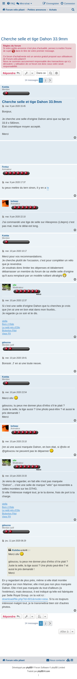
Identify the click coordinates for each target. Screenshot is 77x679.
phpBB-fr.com (44, 671)
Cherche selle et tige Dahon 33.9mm (34, 39)
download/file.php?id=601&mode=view (25, 599)
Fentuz (5, 167)
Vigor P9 (6, 333)
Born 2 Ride (8, 324)
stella (4, 321)
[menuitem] (11, 3)
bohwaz (14, 201)
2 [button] (45, 80)
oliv (14, 285)
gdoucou (6, 342)
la (48, 187)
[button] (50, 80)
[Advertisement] (38, 24)
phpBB (29, 667)
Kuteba (5, 87)
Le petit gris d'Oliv (11, 327)
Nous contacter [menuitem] (55, 660)
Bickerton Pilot (9, 330)
